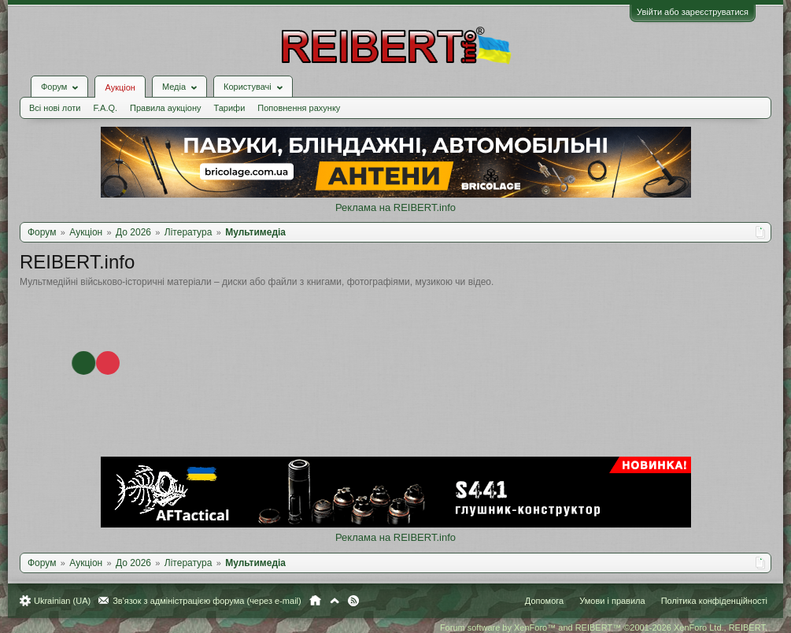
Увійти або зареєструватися (692, 12)
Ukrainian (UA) (62, 600)
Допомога (544, 600)
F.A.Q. (105, 108)
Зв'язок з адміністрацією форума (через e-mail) (207, 600)
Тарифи (230, 108)
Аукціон (120, 87)
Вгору (334, 600)
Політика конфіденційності (714, 600)
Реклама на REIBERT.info (395, 207)
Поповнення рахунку (298, 108)
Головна (315, 600)
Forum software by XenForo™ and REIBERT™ (603, 627)
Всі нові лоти (54, 108)
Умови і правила (612, 600)
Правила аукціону (165, 108)
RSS (353, 600)
